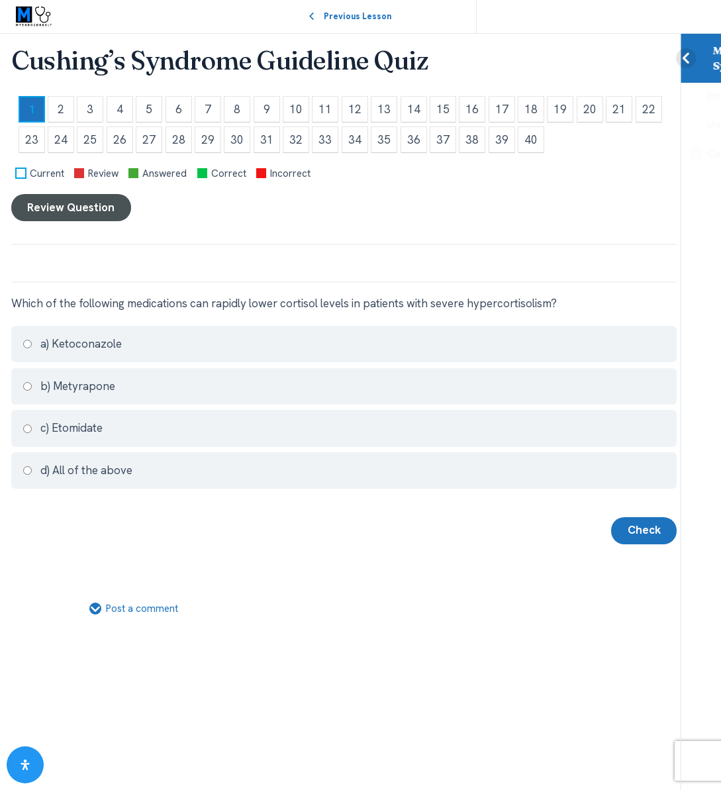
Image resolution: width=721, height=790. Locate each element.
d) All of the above (77, 470)
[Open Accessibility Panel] (25, 764)
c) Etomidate (62, 427)
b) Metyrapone (68, 386)
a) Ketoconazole (71, 343)
